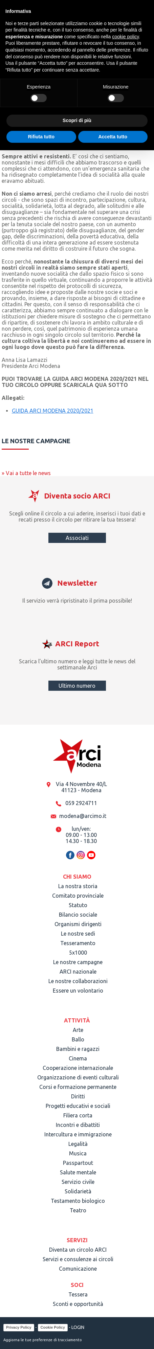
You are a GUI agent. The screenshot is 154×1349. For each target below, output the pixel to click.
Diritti (78, 1096)
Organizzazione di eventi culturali (78, 1077)
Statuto (78, 905)
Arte (78, 1030)
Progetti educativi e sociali (78, 1106)
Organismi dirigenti (78, 924)
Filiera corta (77, 1115)
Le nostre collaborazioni (78, 981)
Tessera (78, 1294)
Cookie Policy (53, 1327)
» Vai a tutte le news (26, 473)
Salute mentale (78, 1172)
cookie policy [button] (125, 36)
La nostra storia (77, 886)
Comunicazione (78, 1269)
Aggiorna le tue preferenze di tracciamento (42, 1340)
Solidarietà (78, 1191)
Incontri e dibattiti (78, 1125)
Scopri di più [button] (77, 120)
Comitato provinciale (78, 896)
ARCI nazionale (78, 972)
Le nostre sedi (78, 934)
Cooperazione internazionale (78, 1068)
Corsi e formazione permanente (77, 1087)
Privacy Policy (18, 1327)
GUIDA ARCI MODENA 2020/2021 (52, 411)
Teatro (78, 1210)
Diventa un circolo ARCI (78, 1250)
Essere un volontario (78, 991)
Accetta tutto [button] (112, 136)
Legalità (78, 1144)
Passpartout (78, 1163)
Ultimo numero (77, 686)
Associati (77, 538)
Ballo (78, 1039)
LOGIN (77, 1327)
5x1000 (78, 953)
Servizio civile (78, 1182)
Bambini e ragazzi (78, 1049)
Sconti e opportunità (78, 1304)
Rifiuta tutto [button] (41, 136)
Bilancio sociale (78, 915)
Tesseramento (77, 943)
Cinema (78, 1058)
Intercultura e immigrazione (78, 1134)
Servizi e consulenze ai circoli (78, 1259)
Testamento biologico (78, 1201)
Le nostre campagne (78, 962)
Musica (78, 1153)
